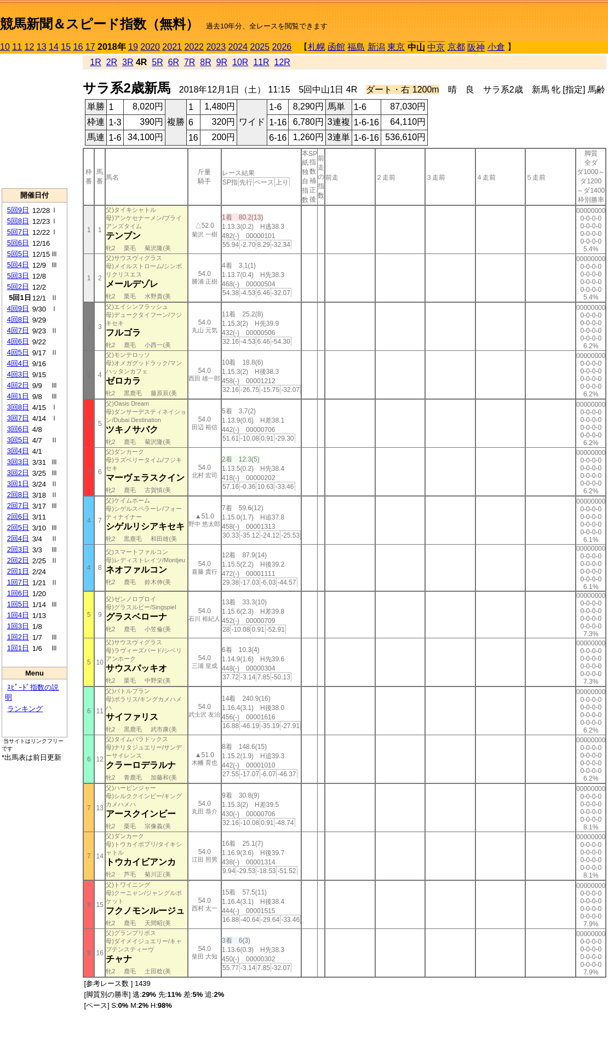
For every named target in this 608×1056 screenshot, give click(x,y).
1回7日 (18, 582)
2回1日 (18, 571)
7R (189, 62)
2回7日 (18, 505)
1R (95, 62)
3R (127, 62)
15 (66, 46)
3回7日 (18, 418)
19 (133, 46)
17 (90, 46)
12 (30, 46)
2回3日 (18, 549)
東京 (396, 46)
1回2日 (18, 637)
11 (17, 46)
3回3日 (18, 462)
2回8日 (18, 495)
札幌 (316, 46)
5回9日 (18, 210)
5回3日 (18, 276)
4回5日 (18, 352)
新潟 (376, 46)
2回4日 (18, 538)
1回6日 (18, 593)
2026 (282, 46)
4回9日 (18, 308)
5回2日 (18, 286)
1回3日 (18, 626)
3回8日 (18, 407)
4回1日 (18, 396)
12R (282, 62)
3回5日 (18, 440)
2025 (260, 46)
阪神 (476, 47)
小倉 (496, 46)
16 (78, 46)
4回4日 (18, 363)
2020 (150, 46)
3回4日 (18, 451)
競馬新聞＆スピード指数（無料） (99, 23)
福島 (356, 46)
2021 (172, 46)
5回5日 (18, 254)
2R (111, 62)
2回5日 (18, 527)
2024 (238, 46)
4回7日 (18, 330)
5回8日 (18, 221)
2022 (194, 46)
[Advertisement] (34, 121)
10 (5, 46)
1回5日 (18, 604)
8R (205, 62)
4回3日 (18, 374)
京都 (456, 46)
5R (157, 62)
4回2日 (18, 385)
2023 (216, 46)
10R (240, 62)
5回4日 (18, 265)
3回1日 (18, 484)
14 (54, 46)
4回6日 (18, 341)
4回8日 (18, 319)
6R (173, 62)
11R (261, 62)
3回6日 (18, 429)
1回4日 (18, 615)
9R (221, 62)
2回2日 (18, 560)
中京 (436, 47)
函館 (336, 46)
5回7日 (18, 232)
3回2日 (18, 473)
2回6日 (18, 516)
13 (42, 46)
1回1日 (18, 648)
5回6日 (18, 243)
